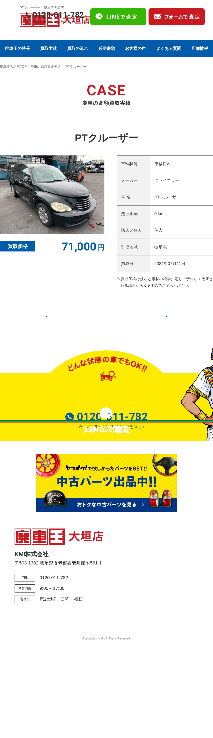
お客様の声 (135, 48)
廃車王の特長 (17, 48)
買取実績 (48, 48)
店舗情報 (199, 48)
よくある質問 (168, 48)
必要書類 (106, 48)
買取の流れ (77, 48)
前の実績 (61, 316)
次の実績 (152, 316)
